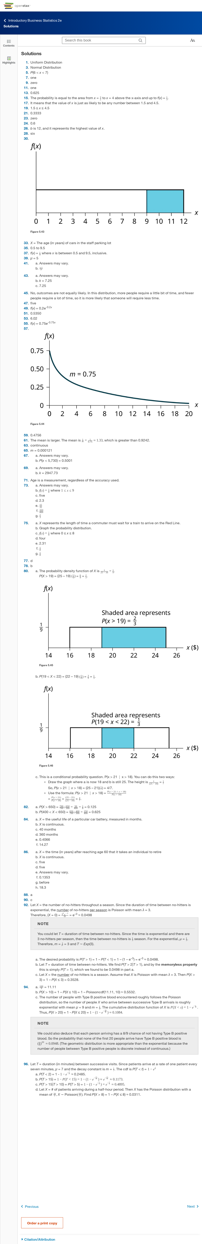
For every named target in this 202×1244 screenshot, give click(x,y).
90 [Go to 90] (26, 899)
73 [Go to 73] (26, 485)
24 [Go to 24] (26, 123)
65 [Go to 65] (26, 450)
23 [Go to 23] (26, 118)
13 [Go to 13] (26, 92)
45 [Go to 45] (26, 293)
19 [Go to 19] (26, 108)
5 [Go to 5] (27, 72)
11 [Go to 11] (26, 87)
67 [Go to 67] (26, 455)
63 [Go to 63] (26, 445)
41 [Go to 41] (26, 263)
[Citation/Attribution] (109, 1239)
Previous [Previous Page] (29, 1206)
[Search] (141, 40)
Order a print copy (42, 1223)
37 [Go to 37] (26, 253)
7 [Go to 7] (27, 77)
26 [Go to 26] (26, 128)
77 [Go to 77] (26, 560)
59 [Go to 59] (26, 435)
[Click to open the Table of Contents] (8, 42)
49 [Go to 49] (26, 308)
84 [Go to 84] (26, 819)
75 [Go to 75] (26, 523)
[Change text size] (192, 40)
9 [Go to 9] (27, 82)
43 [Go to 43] (26, 275)
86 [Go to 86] (26, 852)
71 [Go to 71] (26, 480)
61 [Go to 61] (26, 440)
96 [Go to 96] (26, 1064)
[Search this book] (98, 40)
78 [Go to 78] (26, 566)
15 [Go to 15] (26, 98)
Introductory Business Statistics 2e (33, 20)
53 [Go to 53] (26, 318)
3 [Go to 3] (27, 67)
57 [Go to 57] (26, 328)
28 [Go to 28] (26, 133)
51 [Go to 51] (26, 313)
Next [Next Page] (193, 1206)
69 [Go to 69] (26, 468)
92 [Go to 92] (26, 905)
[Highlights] (8, 59)
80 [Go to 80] (26, 571)
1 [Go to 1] (27, 62)
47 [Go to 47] (26, 303)
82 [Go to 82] (26, 807)
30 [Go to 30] (26, 138)
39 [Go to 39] (26, 258)
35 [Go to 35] (26, 248)
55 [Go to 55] (26, 323)
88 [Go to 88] (26, 894)
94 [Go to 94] (26, 987)
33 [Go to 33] (26, 243)
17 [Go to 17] (26, 103)
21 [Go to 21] (26, 113)
